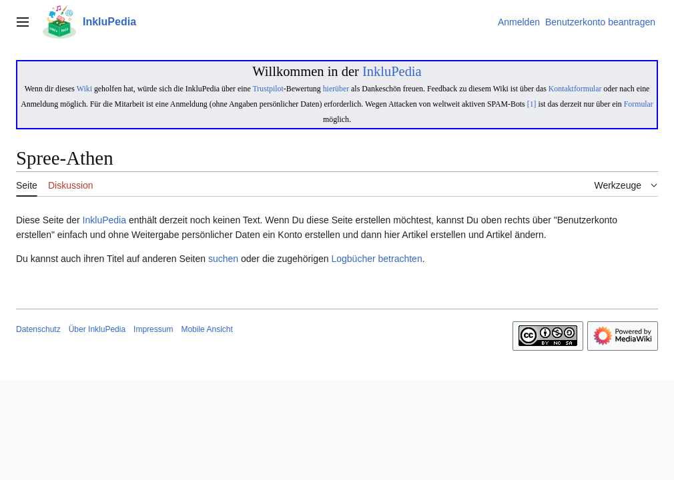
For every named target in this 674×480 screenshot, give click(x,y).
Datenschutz (38, 329)
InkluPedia (392, 71)
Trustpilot (267, 88)
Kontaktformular (575, 88)
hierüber (336, 88)
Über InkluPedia (97, 329)
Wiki (84, 88)
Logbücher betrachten (376, 258)
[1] (532, 104)
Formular (638, 104)
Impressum (153, 329)
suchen (223, 258)
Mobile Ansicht (206, 329)
